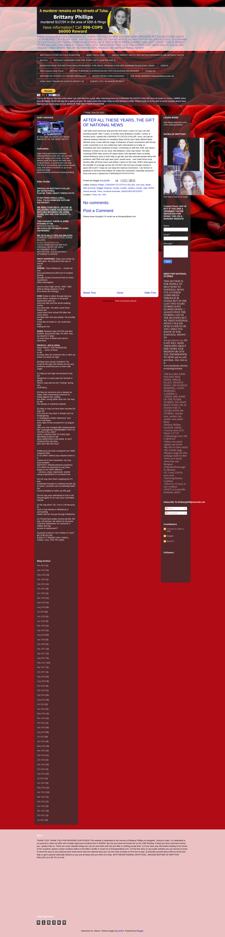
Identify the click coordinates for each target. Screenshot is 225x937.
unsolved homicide (111, 191)
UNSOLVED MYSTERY (131, 191)
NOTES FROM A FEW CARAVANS (108, 76)
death (148, 185)
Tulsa (99, 191)
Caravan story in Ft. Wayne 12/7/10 (174, 431)
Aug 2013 (41, 732)
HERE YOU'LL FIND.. (96, 55)
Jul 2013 (41, 736)
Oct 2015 (41, 686)
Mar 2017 (41, 667)
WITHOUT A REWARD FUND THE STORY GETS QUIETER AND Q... (85, 60)
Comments (171, 513)
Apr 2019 (41, 621)
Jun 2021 (41, 588)
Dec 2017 (41, 649)
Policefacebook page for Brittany (174, 468)
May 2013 (41, 746)
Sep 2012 (41, 774)
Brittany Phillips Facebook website (173, 426)
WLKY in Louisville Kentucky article (174, 491)
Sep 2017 (41, 653)
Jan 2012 (41, 806)
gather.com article (173, 444)
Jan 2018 (41, 644)
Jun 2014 (41, 709)
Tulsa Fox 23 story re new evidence (175, 485)
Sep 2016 (41, 676)
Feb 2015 (41, 690)
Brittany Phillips (97, 185)
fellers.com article (173, 441)
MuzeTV (170, 541)
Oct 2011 (41, 815)
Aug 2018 (41, 635)
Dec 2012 (41, 764)
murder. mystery (127, 188)
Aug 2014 (41, 700)
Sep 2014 (41, 695)
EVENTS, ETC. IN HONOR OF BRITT (107, 81)
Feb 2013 (41, 755)
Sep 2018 (41, 630)
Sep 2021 (41, 584)
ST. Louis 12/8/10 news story (173, 474)
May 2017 (41, 663)
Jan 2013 (41, 760)
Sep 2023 (41, 570)
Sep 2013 (41, 727)
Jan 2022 (41, 579)
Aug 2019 (41, 607)
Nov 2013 (41, 718)
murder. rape (141, 188)
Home (120, 292)
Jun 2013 (41, 741)
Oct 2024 (41, 565)
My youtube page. (173, 450)
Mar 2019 (41, 625)
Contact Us (150, 71)
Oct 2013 (41, 723)
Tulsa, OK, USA (99, 194)
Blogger (139, 931)
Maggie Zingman (104, 188)
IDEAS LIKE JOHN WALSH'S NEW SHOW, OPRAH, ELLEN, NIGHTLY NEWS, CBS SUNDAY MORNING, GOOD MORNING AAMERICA (175, 384)
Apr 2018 (41, 639)
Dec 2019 (41, 598)
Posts (169, 508)
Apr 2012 (41, 792)
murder (116, 188)
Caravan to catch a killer (175, 530)
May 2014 (41, 713)
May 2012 (41, 787)
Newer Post (89, 292)
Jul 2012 (41, 778)
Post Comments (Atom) (125, 301)
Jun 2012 (41, 783)
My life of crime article (176, 447)
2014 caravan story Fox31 (52, 71)
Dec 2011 (41, 811)
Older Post (150, 292)
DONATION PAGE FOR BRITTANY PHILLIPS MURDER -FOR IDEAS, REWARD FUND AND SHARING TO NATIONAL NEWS (97, 65)
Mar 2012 (41, 797)
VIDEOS (164, 65)
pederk (121, 931)
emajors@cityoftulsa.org (48, 242)
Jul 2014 (41, 704)
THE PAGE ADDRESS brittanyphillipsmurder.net (152, 76)
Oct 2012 (41, 769)
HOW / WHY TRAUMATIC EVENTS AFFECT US (62, 81)
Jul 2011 (41, 820)
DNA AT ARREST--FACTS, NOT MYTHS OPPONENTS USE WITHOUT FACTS (148, 55)
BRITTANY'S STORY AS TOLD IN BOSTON (60, 55)
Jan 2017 (41, 672)
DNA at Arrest (89, 188)
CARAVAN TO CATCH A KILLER (120, 185)
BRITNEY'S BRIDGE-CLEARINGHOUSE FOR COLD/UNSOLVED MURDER (104, 71)
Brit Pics (44, 60)
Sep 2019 (41, 602)
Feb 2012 (41, 801)
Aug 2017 (41, 658)
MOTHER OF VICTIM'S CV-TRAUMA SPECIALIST (63, 76)
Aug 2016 (41, 681)
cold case (140, 185)
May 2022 (41, 575)
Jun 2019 (41, 616)
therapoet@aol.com (173, 340)
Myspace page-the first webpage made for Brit (175, 454)
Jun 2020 (41, 593)
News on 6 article (173, 458)
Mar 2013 (41, 750)
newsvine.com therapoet (171, 462)
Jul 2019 (41, 612)
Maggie (170, 536)
